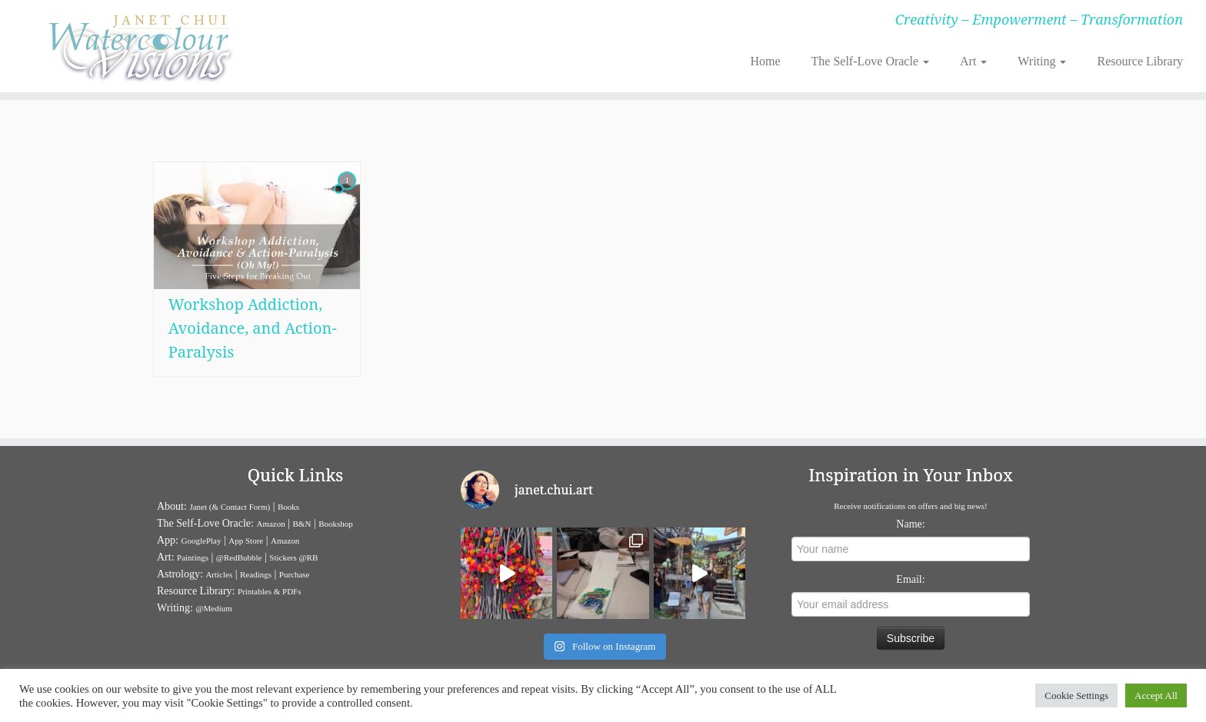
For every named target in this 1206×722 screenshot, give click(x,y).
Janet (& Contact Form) (229, 506)
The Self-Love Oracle (870, 61)
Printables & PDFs (270, 591)
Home (765, 61)
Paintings (192, 557)
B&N (302, 523)
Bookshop (335, 523)
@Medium (213, 608)
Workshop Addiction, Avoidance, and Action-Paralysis (252, 328)
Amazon (270, 523)
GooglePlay (202, 540)
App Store (245, 540)
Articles (218, 574)
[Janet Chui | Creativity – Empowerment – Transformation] (139, 46)
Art (973, 61)
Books (288, 506)
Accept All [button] (1156, 695)
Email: (910, 579)
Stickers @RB (293, 557)
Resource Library (1140, 61)
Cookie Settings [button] (1076, 695)
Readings (256, 574)
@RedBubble (239, 557)
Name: (910, 524)
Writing (1042, 61)
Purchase (294, 574)
